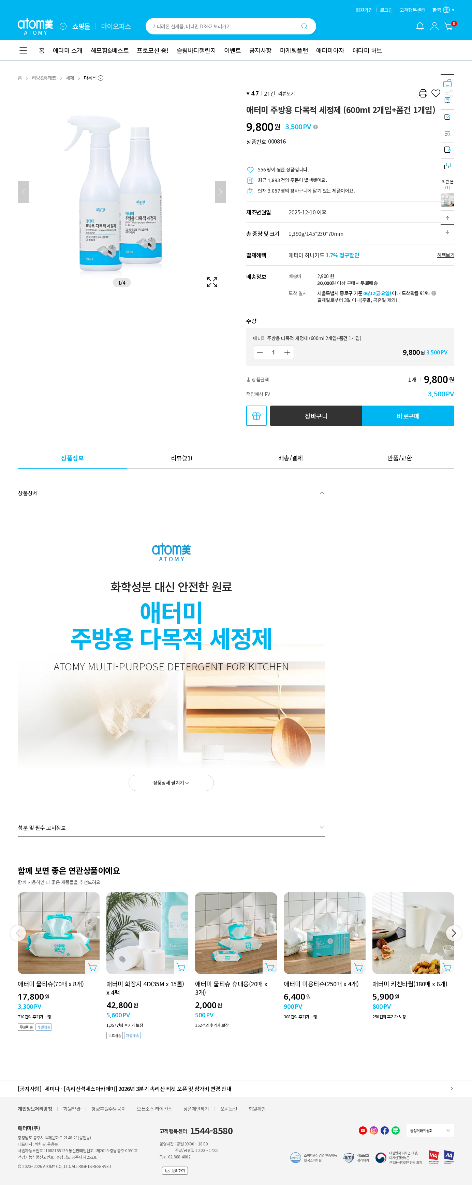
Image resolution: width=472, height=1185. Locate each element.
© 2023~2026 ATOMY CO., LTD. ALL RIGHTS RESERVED (64, 1166)
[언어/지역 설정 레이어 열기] (443, 9)
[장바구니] (448, 26)
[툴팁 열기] (315, 127)
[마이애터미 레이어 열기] (434, 26)
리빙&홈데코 (44, 77)
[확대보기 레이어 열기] (122, 192)
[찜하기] (435, 93)
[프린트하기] (422, 93)
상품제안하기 (196, 1108)
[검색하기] (304, 26)
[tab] (72, 457)
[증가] (287, 352)
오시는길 (228, 1108)
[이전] (23, 192)
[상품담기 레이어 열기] (92, 967)
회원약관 (71, 1108)
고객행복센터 (412, 10)
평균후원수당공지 (108, 1108)
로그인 (386, 10)
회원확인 (257, 1108)
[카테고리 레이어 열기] (23, 50)
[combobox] (63, 26)
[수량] (273, 352)
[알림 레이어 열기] (420, 26)
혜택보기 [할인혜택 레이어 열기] (445, 255)
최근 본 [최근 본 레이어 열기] (447, 184)
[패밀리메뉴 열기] (63, 26)
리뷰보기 (286, 93)
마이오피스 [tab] (116, 26)
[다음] (220, 192)
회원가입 (364, 10)
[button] (447, 218)
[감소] (259, 352)
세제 (70, 77)
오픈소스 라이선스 (154, 1108)
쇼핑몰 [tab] (81, 26)
